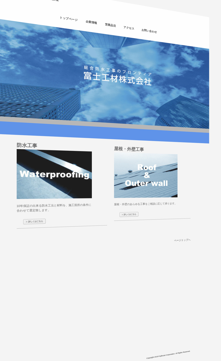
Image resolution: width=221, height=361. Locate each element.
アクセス (128, 30)
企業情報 (91, 20)
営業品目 (110, 25)
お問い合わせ (147, 34)
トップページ (68, 15)
